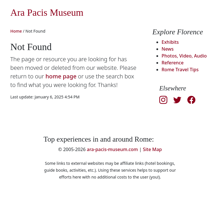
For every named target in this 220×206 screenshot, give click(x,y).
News (168, 49)
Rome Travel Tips (180, 69)
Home (16, 31)
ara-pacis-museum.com (112, 149)
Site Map (152, 149)
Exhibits (170, 42)
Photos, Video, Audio (184, 56)
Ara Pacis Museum (46, 12)
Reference (173, 63)
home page (61, 76)
